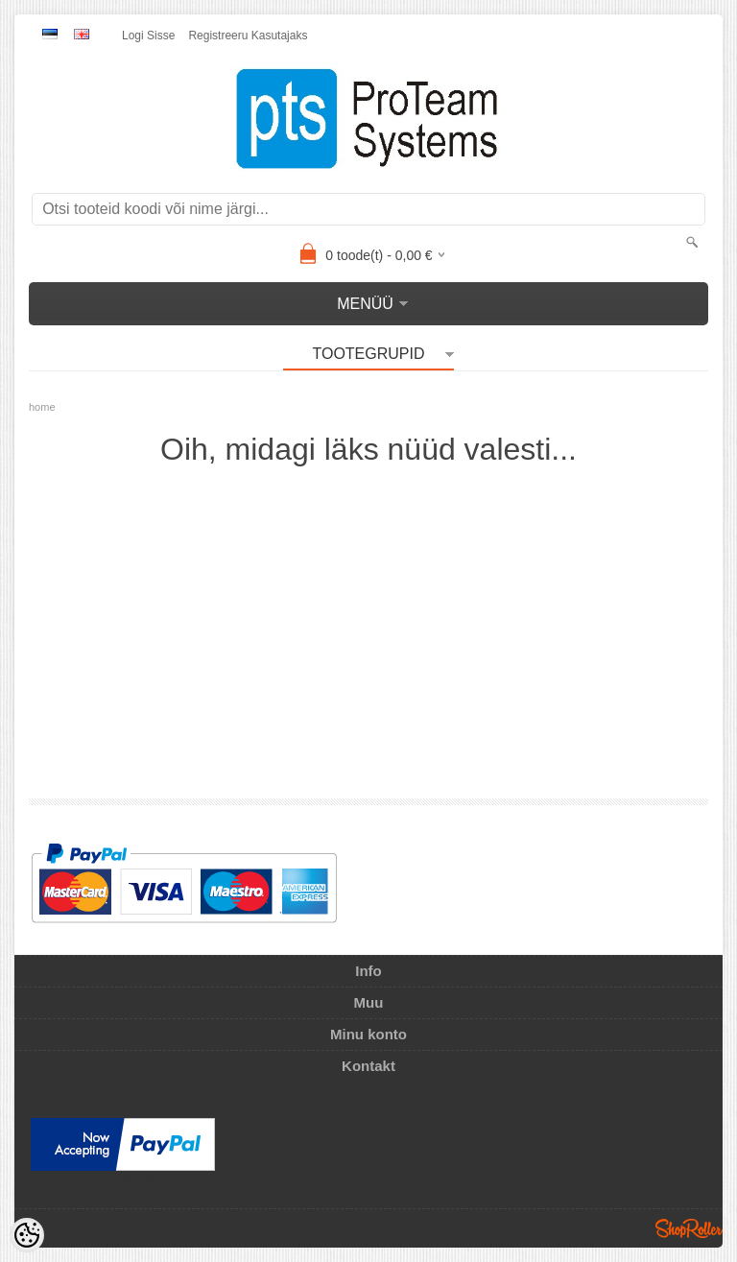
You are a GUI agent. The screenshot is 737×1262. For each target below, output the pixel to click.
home (42, 407)
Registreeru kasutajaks (247, 35)
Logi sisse (148, 35)
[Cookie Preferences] (27, 1235)
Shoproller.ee (689, 1228)
